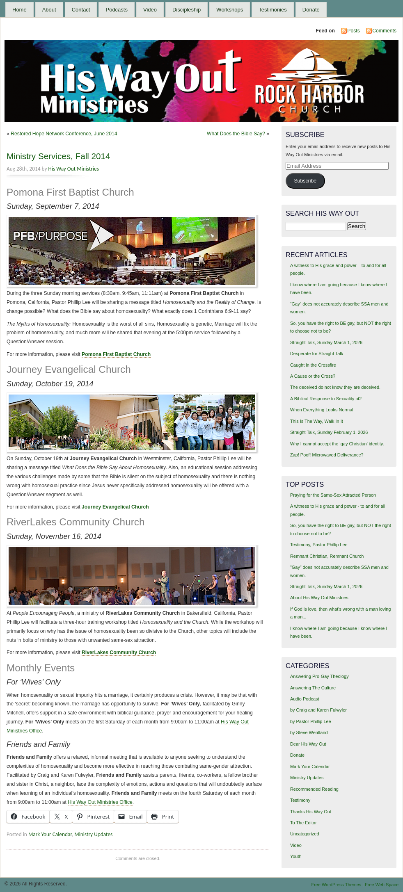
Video (150, 10)
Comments (384, 31)
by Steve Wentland (309, 732)
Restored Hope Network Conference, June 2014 (64, 134)
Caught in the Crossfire (313, 365)
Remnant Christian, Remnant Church (327, 556)
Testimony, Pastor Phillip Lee (319, 544)
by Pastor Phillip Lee (310, 721)
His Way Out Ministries (73, 168)
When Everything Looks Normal (321, 409)
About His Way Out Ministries (319, 597)
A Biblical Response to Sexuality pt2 (326, 398)
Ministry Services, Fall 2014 (58, 156)
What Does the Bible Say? (236, 134)
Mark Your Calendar (50, 834)
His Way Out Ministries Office (100, 802)
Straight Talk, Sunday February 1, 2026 (329, 432)
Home (19, 10)
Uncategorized (304, 833)
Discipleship (186, 10)
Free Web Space (381, 884)
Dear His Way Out (308, 743)
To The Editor (303, 822)
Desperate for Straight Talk (316, 353)
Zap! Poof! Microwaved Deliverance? (327, 454)
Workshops (229, 10)
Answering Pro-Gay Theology (319, 676)
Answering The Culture (313, 687)
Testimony (300, 800)
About (49, 10)
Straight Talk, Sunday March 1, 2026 (326, 342)
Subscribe (305, 181)
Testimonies (273, 10)
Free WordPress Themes (336, 884)
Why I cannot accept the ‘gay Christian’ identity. (337, 443)
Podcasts (116, 10)
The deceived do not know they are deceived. (335, 387)
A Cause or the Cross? (312, 376)
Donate (311, 10)
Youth (296, 856)
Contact (81, 10)
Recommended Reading (314, 789)
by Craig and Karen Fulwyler (318, 709)
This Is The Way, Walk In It (316, 421)
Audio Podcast (304, 698)
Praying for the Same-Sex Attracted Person (333, 495)
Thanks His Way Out (310, 811)
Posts (353, 31)
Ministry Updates (93, 834)
